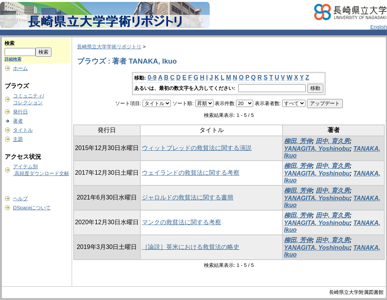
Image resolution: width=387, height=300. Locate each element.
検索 (9, 43)
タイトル (23, 130)
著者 (18, 121)
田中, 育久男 (333, 141)
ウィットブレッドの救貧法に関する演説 (197, 148)
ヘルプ (20, 198)
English (378, 27)
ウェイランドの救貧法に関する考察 (190, 172)
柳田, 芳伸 (298, 141)
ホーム (20, 68)
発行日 (20, 112)
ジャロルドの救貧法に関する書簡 (187, 197)
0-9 (152, 77)
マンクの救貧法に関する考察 (181, 222)
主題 (18, 139)
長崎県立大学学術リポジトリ (109, 46)
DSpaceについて (32, 208)
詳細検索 (13, 59)
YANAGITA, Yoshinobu (317, 148)
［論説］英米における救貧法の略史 (190, 247)
